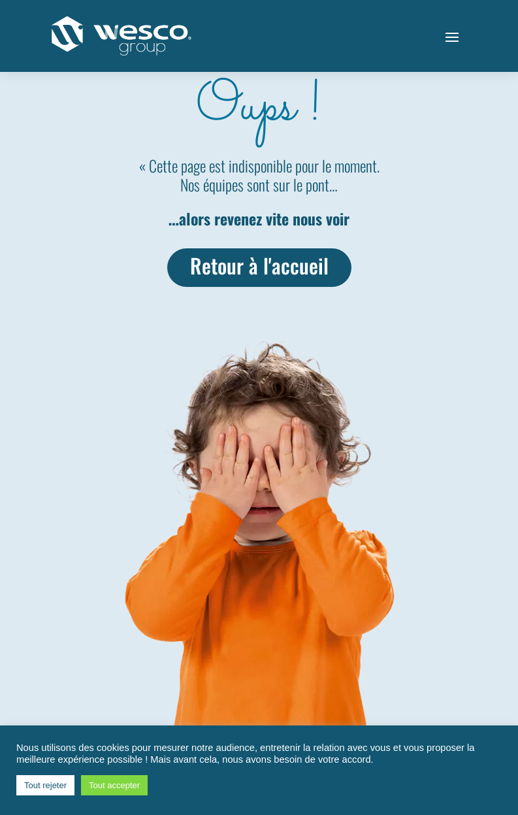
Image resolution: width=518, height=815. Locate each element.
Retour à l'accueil (259, 265)
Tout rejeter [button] (45, 785)
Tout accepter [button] (114, 785)
